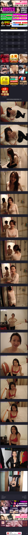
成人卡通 (19, 39)
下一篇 (24, 497)
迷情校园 (7, 46)
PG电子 (7, 33)
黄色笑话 (19, 46)
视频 (2, 36)
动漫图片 (25, 42)
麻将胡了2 (7, 34)
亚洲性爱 (7, 39)
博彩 (2, 33)
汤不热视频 (25, 48)
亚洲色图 (13, 42)
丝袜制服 (13, 37)
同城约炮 (7, 48)
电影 (2, 39)
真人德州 (13, 33)
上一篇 (4, 497)
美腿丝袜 (7, 43)
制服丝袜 (7, 40)
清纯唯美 (13, 43)
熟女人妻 (7, 37)
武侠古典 (25, 45)
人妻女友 (19, 45)
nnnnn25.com (14, 28)
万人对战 (19, 33)
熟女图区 (19, 43)
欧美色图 (19, 42)
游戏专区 (25, 33)
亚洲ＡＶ (7, 36)
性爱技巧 (25, 46)
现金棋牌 (19, 34)
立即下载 (19, 533)
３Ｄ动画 (25, 36)
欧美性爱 (25, 39)
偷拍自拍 (13, 39)
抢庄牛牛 (25, 34)
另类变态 (25, 40)
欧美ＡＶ (19, 36)
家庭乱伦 (13, 45)
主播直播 (19, 37)
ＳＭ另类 (25, 37)
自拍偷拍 (13, 36)
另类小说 (13, 46)
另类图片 (25, 43)
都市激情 (7, 45)
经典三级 (13, 40)
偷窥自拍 (7, 42)
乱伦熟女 (19, 40)
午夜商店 (13, 48)
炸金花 (13, 34)
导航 (2, 49)
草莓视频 (19, 48)
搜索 (26, 30)
